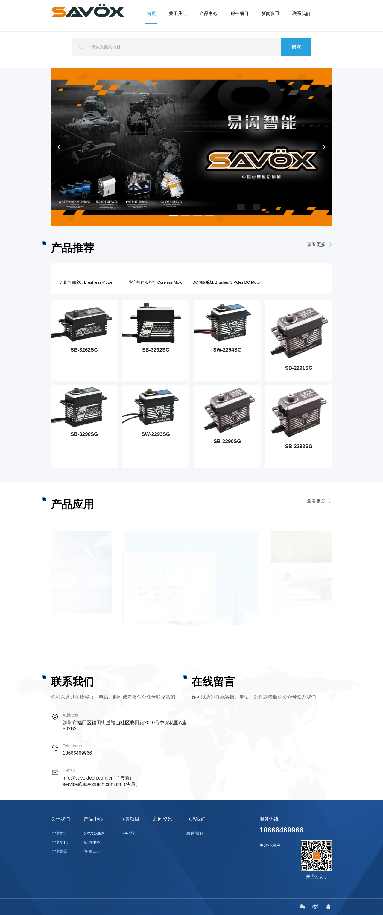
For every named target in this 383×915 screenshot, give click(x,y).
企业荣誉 (59, 851)
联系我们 (301, 13)
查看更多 (323, 244)
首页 (151, 13)
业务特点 (128, 833)
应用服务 (92, 842)
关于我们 (178, 13)
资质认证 (92, 851)
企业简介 (59, 833)
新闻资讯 (270, 13)
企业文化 (59, 842)
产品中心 (209, 13)
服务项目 (240, 13)
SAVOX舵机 (95, 833)
